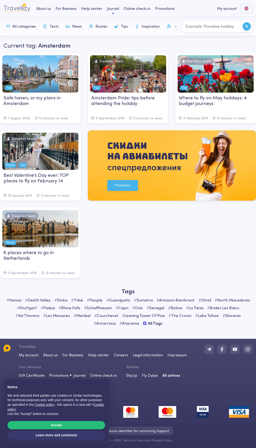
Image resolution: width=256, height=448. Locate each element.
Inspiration (147, 26)
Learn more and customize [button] (56, 435)
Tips (121, 26)
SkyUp (131, 375)
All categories (21, 26)
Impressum (177, 355)
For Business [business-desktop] (66, 8)
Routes (98, 26)
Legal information (148, 355)
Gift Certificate (32, 375)
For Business (72, 355)
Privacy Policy (161, 440)
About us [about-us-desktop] (43, 8)
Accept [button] (56, 425)
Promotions (165, 8)
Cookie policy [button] (44, 405)
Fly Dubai (150, 375)
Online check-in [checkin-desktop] (137, 8)
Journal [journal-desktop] (113, 8)
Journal (79, 375)
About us (50, 355)
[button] (176, 26)
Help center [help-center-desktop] (91, 8)
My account (28, 355)
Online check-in (103, 375)
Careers (121, 355)
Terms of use (133, 440)
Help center (98, 355)
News (74, 26)
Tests (51, 26)
